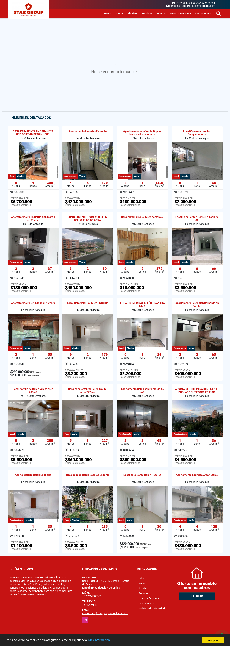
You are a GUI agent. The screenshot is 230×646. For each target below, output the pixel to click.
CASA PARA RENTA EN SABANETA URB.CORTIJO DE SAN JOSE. (33, 133)
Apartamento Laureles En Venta (88, 131)
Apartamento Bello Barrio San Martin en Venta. (33, 218)
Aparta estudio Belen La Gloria (33, 474)
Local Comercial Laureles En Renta (87, 302)
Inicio (107, 13)
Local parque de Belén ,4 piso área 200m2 (33, 390)
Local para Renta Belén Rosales (142, 474)
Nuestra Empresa (180, 13)
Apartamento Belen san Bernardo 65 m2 (142, 390)
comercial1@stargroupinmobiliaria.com (105, 613)
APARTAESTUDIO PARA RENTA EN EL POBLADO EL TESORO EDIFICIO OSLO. (197, 392)
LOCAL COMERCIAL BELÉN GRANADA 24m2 (142, 304)
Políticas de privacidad (152, 608)
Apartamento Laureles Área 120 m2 (197, 474)
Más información (99, 640)
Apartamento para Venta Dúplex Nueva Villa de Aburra (142, 133)
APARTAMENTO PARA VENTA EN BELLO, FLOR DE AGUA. (87, 218)
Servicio (147, 13)
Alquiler (132, 13)
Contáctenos (203, 13)
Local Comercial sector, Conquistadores (197, 133)
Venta (119, 13)
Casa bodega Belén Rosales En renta (87, 474)
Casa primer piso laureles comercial (142, 216)
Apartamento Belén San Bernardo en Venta (197, 304)
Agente (160, 13)
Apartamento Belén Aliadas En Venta (33, 302)
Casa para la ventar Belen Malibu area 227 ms (87, 390)
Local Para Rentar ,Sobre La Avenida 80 (197, 218)
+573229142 (182, 3)
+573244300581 (205, 3)
